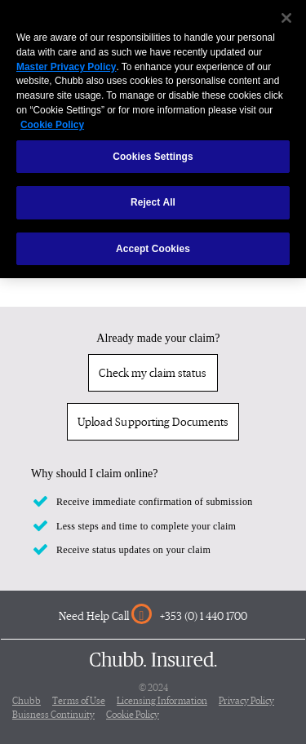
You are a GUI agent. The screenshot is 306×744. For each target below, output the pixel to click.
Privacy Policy (246, 701)
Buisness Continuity (53, 715)
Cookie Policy (132, 715)
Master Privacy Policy (66, 63)
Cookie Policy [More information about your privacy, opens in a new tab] (52, 121)
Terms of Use (78, 701)
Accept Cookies (153, 244)
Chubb (26, 701)
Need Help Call (153, 615)
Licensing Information (162, 701)
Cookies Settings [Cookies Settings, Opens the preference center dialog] (153, 153)
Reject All (153, 199)
